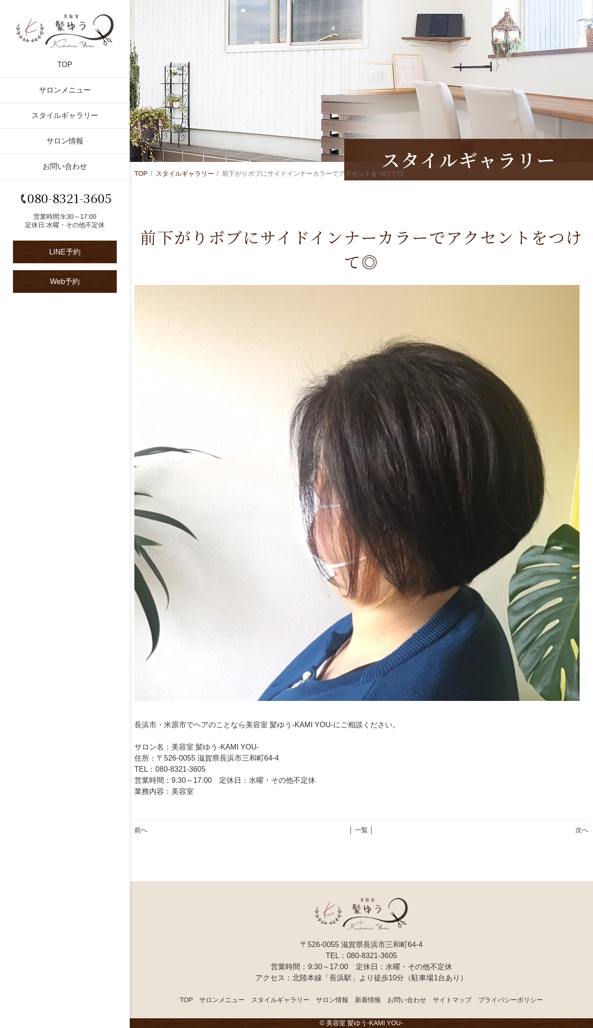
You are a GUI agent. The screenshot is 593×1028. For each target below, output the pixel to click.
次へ (581, 830)
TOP (65, 64)
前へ (140, 830)
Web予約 (65, 281)
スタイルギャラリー (65, 115)
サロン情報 (64, 141)
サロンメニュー (65, 90)
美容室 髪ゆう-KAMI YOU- (364, 1023)
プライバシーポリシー (510, 1000)
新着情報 (368, 1000)
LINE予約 (65, 252)
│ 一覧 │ (361, 830)
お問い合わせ (65, 166)
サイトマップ (452, 1000)
